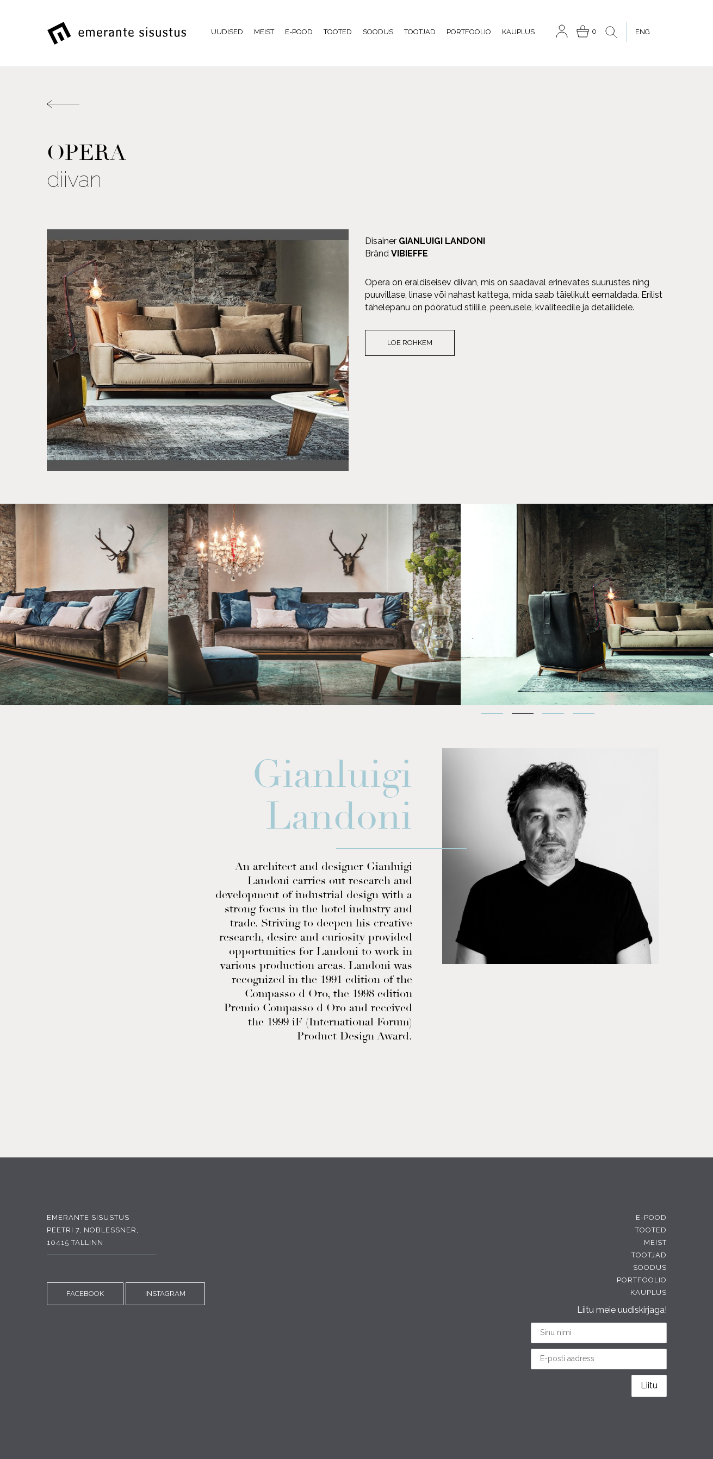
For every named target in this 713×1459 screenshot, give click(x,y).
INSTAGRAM (165, 1293)
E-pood (299, 32)
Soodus (378, 32)
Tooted (338, 32)
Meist (264, 32)
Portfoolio (469, 32)
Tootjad (420, 32)
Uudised (227, 32)
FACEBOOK (85, 1293)
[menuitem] (642, 32)
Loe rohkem (409, 343)
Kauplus (518, 32)
